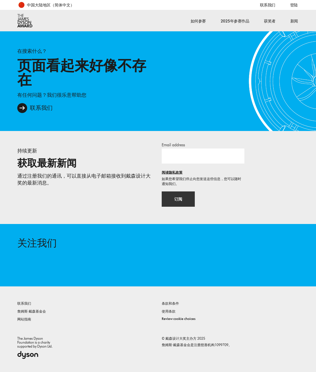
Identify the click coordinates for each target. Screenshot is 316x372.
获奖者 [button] (270, 21)
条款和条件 (170, 303)
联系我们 (267, 5)
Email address (173, 144)
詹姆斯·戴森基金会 (31, 311)
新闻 (294, 21)
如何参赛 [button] (198, 21)
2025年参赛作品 (235, 21)
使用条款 (169, 311)
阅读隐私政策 (172, 172)
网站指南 (24, 319)
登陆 (294, 5)
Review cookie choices (179, 318)
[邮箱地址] (203, 155)
